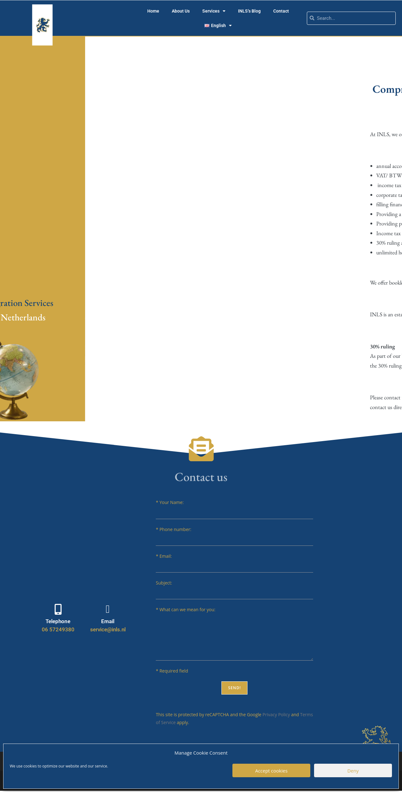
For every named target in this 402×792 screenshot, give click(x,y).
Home (153, 11)
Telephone (58, 621)
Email (107, 621)
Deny (353, 770)
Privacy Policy (276, 714)
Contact (281, 11)
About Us (181, 11)
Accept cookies (271, 770)
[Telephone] (57, 609)
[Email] (107, 609)
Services (213, 11)
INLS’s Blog (249, 11)
